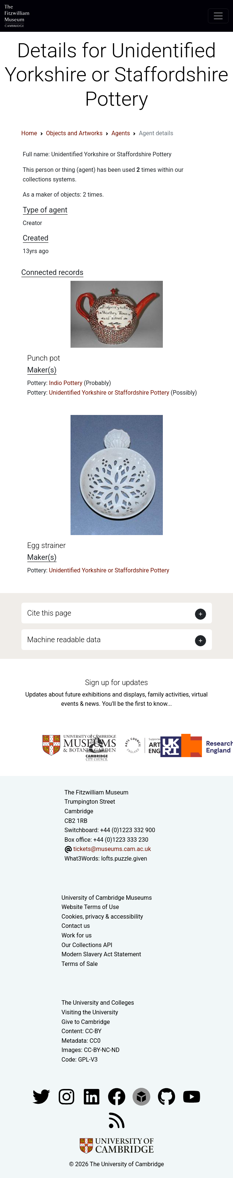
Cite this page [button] (49, 613)
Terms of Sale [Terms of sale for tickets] (80, 963)
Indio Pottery (66, 383)
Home (29, 133)
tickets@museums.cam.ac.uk (112, 848)
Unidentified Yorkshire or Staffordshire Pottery (110, 392)
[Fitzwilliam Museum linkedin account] (117, 1096)
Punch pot (43, 358)
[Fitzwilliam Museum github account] (167, 1096)
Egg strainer (46, 545)
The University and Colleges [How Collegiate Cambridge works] (98, 1002)
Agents (121, 133)
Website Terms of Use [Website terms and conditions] (90, 906)
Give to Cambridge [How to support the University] (86, 1021)
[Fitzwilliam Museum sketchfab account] (142, 1096)
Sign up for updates (116, 682)
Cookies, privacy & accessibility (102, 916)
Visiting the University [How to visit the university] (90, 1012)
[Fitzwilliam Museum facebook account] (92, 1096)
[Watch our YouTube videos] (191, 1096)
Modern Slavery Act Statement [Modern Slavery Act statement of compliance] (101, 954)
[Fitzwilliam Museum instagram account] (67, 1096)
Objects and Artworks (74, 133)
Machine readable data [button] (64, 639)
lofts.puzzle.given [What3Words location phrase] (124, 858)
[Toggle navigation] (218, 15)
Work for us (77, 935)
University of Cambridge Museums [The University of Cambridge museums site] (107, 897)
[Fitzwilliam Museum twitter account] (42, 1096)
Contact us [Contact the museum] (76, 925)
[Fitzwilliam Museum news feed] (117, 1120)
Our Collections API (87, 945)
